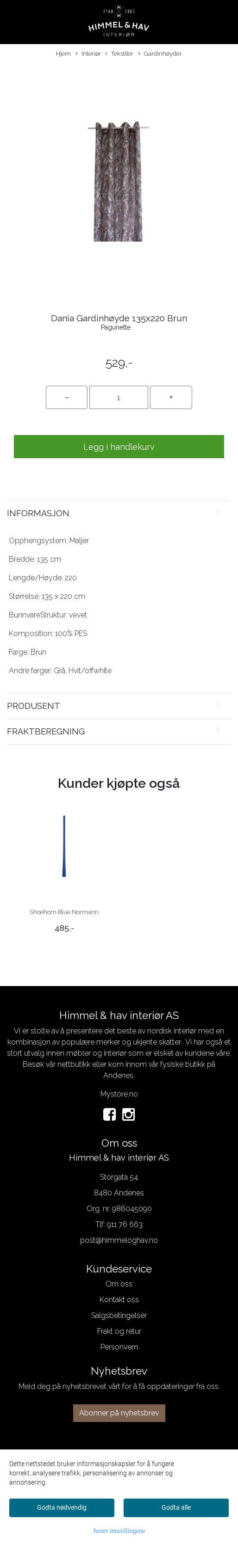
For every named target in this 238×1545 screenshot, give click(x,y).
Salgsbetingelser (119, 1315)
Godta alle (176, 1507)
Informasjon (38, 513)
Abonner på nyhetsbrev (119, 1413)
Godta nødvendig (62, 1507)
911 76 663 (125, 1224)
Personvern (119, 1347)
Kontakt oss (119, 1299)
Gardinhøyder (160, 54)
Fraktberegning (46, 731)
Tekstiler (119, 54)
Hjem (63, 53)
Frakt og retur (119, 1331)
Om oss (119, 1283)
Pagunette (116, 327)
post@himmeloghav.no (119, 1240)
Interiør (88, 54)
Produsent (33, 706)
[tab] (119, 513)
